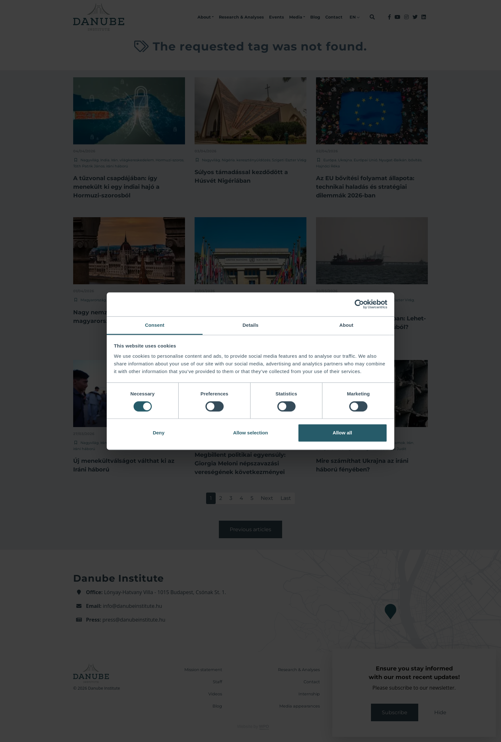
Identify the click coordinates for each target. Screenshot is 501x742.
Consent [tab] (155, 325)
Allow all (342, 433)
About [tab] (346, 325)
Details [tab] (250, 325)
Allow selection (250, 433)
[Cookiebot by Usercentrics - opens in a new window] (359, 304)
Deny (159, 433)
